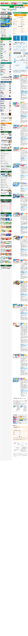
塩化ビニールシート (15, 24)
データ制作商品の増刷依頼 (5, 163)
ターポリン (14, 19)
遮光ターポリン (22, 21)
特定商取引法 (18, 443)
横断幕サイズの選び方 (4, 184)
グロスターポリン (23, 19)
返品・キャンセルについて (5, 161)
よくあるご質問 (3, 160)
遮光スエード (14, 33)
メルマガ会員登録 (4, 29)
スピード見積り (3, 31)
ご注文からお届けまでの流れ (5, 153)
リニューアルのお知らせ (5, 177)
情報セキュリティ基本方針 (23, 445)
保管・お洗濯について (4, 182)
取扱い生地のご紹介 (4, 179)
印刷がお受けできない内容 (5, 185)
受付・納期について (4, 155)
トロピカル (22, 30)
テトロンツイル (22, 28)
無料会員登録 (3, 28)
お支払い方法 (3, 156)
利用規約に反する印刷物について (6, 187)
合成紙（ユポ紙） (23, 24)
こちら (22, 451)
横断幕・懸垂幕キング (15, 11)
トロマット (14, 30)
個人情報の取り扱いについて (19, 445)
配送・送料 (3, 158)
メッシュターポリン (15, 21)
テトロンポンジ (15, 28)
